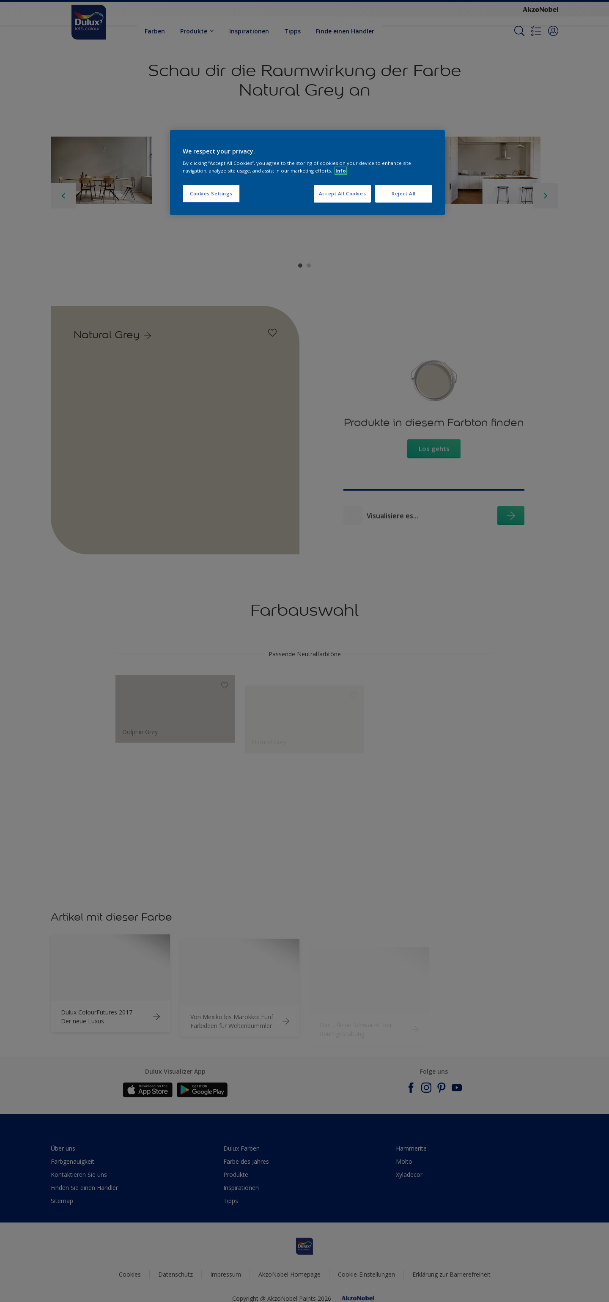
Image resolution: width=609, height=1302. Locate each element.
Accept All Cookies (342, 193)
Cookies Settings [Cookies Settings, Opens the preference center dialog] (211, 193)
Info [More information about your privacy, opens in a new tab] (340, 170)
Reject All (404, 193)
